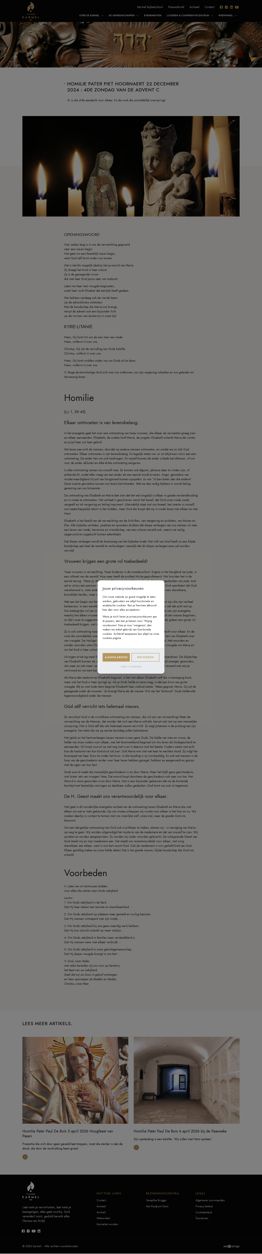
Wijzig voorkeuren (131, 666)
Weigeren (145, 657)
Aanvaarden (116, 657)
